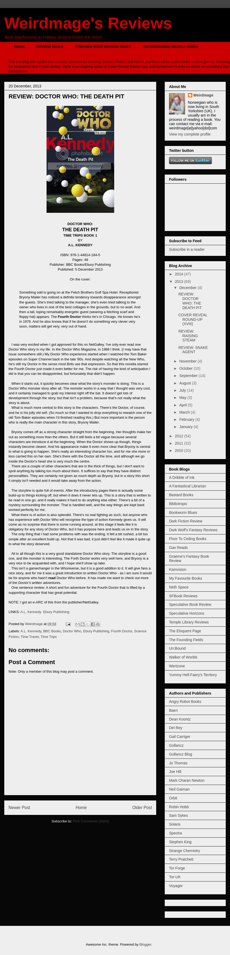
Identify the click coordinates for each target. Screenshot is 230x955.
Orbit (173, 798)
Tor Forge (177, 868)
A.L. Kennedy (30, 612)
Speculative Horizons (186, 613)
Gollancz (176, 745)
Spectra (175, 833)
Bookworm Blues (183, 512)
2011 (179, 443)
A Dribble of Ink (181, 477)
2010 (179, 450)
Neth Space (179, 587)
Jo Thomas (178, 763)
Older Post (142, 807)
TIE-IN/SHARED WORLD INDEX (170, 46)
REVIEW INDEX (49, 46)
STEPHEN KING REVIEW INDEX (103, 46)
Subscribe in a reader (187, 249)
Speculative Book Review (190, 604)
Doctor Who (72, 631)
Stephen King (180, 842)
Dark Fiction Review (185, 521)
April (183, 405)
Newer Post (19, 807)
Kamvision (177, 569)
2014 (179, 274)
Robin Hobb (179, 807)
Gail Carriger (179, 736)
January (186, 427)
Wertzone (177, 666)
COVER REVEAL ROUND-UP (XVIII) (192, 319)
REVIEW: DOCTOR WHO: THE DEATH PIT (190, 301)
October (186, 368)
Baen (173, 710)
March (185, 412)
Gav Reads (178, 547)
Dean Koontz (180, 719)
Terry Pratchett (181, 859)
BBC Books (52, 631)
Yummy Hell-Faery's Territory (193, 675)
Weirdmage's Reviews (88, 23)
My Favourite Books (185, 578)
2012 (179, 436)
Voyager (176, 886)
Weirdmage (203, 95)
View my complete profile (189, 134)
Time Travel (30, 637)
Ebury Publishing (56, 612)
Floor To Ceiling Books (187, 539)
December (188, 288)
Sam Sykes (178, 815)
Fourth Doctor (121, 631)
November (188, 361)
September (188, 375)
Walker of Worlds (183, 657)
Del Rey (175, 728)
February (187, 419)
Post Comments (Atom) (91, 821)
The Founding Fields (186, 640)
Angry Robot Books (185, 701)
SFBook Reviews (183, 596)
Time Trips (49, 637)
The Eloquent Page (185, 631)
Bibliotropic (178, 504)
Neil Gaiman (179, 789)
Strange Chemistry (184, 851)
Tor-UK (175, 877)
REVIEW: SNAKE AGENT (193, 349)
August (185, 383)
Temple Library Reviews (189, 622)
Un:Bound (177, 648)
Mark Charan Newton (186, 780)
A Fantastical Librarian (187, 486)
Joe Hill (175, 771)
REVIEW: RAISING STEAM (188, 335)
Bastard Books (181, 495)
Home (19, 46)
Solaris (175, 824)
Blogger (145, 944)
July (183, 390)
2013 (179, 281)
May (183, 397)
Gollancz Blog (180, 754)
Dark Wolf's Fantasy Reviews (193, 530)
